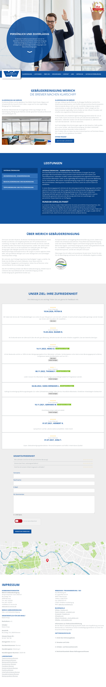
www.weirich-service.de (9, 606)
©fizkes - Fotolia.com (61, 610)
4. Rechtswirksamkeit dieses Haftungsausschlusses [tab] (72, 650)
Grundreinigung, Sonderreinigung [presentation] (17, 176)
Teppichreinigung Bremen (10, 658)
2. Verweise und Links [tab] (62, 641)
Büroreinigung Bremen (9, 660)
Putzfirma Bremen (7, 670)
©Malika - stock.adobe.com (63, 620)
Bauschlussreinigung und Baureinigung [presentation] (19, 182)
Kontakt (66, 74)
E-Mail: (15, 487)
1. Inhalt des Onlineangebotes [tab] (65, 637)
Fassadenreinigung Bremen (10, 674)
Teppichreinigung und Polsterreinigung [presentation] (19, 187)
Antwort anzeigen (53, 360)
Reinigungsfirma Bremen (9, 662)
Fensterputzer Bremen (9, 664)
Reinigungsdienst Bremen (10, 676)
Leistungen (38, 74)
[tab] (20, 170)
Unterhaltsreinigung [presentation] (12, 170)
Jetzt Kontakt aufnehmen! (64, 141)
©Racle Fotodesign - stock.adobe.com (66, 618)
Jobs (72, 74)
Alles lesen (53, 321)
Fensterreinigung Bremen (10, 668)
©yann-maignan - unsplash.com (65, 612)
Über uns (47, 74)
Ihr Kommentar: (18, 494)
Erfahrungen (56, 74)
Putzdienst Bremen (8, 666)
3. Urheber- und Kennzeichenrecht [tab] (66, 646)
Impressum (79, 74)
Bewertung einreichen (22, 531)
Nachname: (17, 480)
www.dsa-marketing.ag (66, 604)
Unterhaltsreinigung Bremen (11, 672)
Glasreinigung (27, 74)
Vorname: (16, 473)
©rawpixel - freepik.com (62, 614)
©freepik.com (59, 616)
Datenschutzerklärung (93, 74)
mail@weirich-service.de (9, 604)
